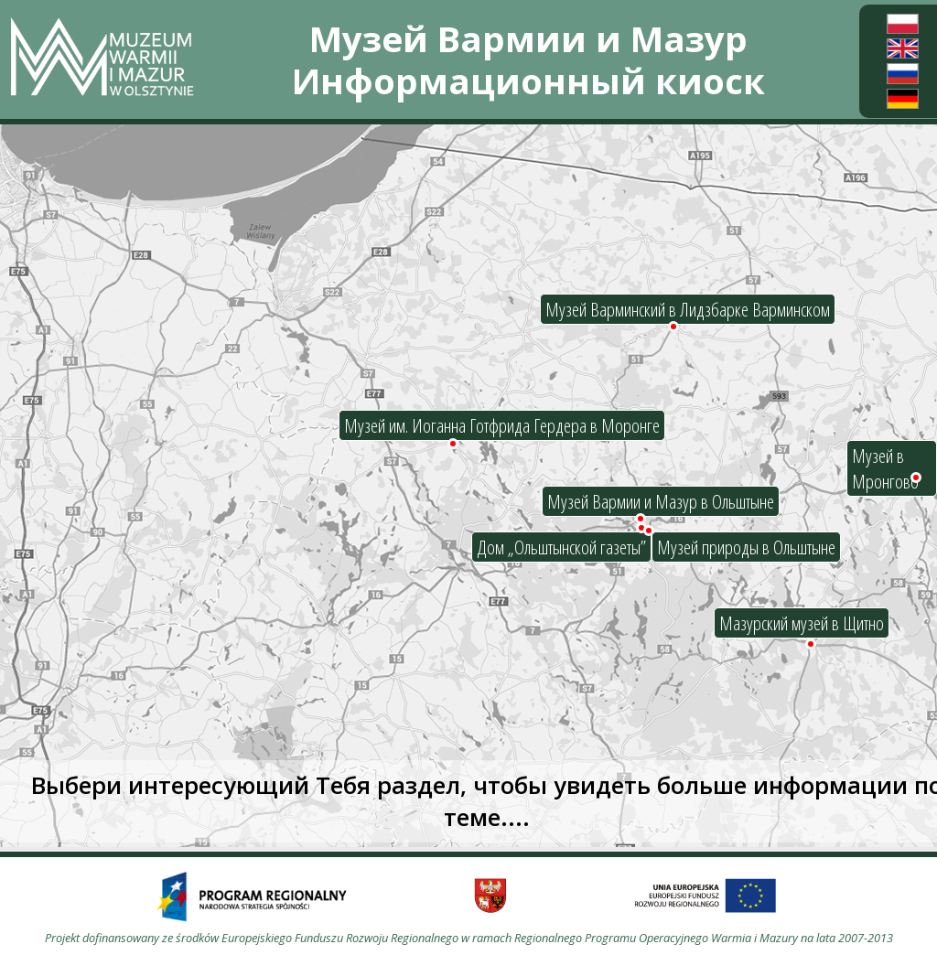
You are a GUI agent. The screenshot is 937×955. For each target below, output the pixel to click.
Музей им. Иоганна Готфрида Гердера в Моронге (502, 425)
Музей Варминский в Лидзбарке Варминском (687, 309)
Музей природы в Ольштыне (746, 547)
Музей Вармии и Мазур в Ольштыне (660, 501)
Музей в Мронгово (885, 468)
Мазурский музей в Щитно (801, 623)
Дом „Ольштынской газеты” (561, 547)
